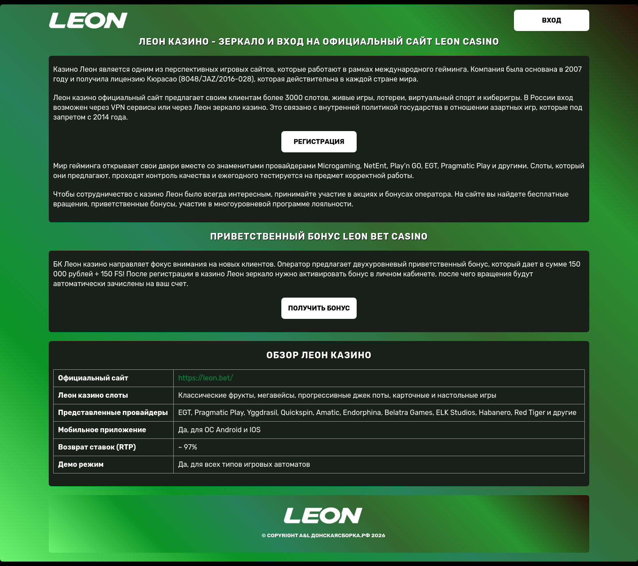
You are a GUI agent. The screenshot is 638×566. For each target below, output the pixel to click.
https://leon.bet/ (205, 378)
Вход (551, 20)
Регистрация (319, 142)
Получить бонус (319, 308)
